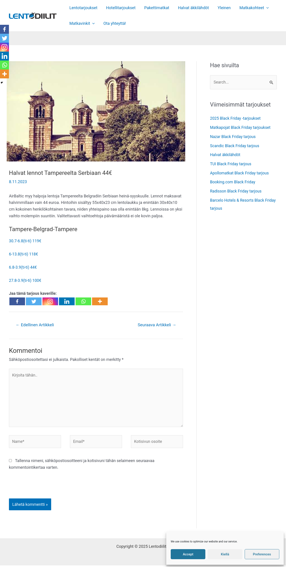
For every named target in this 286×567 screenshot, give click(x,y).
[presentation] (39, 489)
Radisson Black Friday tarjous (236, 190)
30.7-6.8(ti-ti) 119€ (25, 241)
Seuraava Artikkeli (156, 324)
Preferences (262, 554)
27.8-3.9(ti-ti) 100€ (25, 280)
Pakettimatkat (155, 7)
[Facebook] (17, 301)
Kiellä (225, 554)
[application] (263, 8)
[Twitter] (34, 301)
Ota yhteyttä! (113, 23)
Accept (188, 554)
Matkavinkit (81, 23)
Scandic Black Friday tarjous (235, 145)
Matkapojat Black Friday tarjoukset (241, 127)
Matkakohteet (250, 8)
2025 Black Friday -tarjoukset (236, 118)
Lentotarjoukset (83, 7)
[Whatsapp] (83, 301)
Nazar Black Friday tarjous (233, 136)
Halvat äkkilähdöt (191, 7)
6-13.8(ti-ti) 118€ (24, 254)
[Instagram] (50, 301)
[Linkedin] (67, 301)
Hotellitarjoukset (120, 7)
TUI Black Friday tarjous (231, 163)
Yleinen (221, 7)
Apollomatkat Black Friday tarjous (240, 172)
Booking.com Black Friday (233, 182)
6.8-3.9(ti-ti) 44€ (23, 267)
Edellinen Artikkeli (35, 324)
